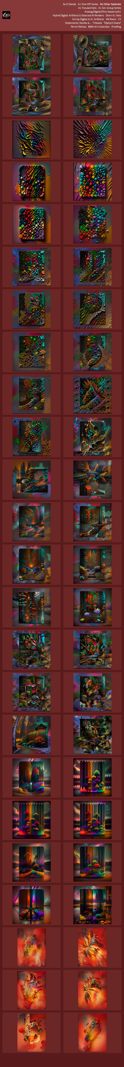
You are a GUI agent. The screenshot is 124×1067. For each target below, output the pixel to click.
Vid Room (111, 19)
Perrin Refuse (78, 26)
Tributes (97, 23)
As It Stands (69, 4)
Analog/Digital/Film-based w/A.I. (103, 11)
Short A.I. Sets (113, 15)
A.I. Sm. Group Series (109, 8)
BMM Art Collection (99, 26)
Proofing (116, 26)
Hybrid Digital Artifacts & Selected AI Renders (78, 15)
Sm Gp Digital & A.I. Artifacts (88, 19)
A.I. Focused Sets (87, 8)
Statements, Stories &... (78, 23)
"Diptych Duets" (112, 23)
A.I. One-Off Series (88, 4)
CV (119, 19)
